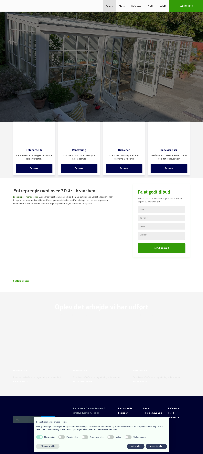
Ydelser (122, 5)
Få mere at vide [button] (48, 446)
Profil (150, 5)
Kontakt (162, 5)
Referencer (136, 5)
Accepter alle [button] (156, 446)
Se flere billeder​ (21, 279)
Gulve (146, 406)
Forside (109, 5)
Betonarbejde (125, 406)
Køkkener (123, 410)
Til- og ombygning (152, 410)
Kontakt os (173, 415)
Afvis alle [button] (135, 446)
